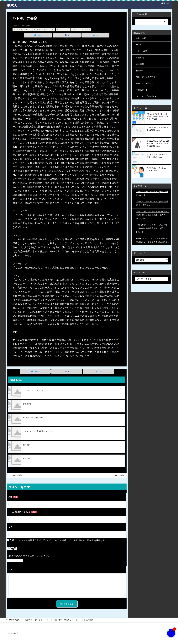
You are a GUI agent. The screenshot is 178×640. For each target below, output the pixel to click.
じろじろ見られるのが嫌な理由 (157, 129)
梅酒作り (140, 70)
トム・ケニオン (63, 29)
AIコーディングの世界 (145, 77)
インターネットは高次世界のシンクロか (38, 431)
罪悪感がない (28, 404)
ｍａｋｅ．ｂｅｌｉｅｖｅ (33, 390)
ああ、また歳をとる (145, 83)
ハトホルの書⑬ (118, 475)
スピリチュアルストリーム (44, 29)
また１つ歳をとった (145, 51)
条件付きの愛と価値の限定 (33, 418)
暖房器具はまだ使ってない (157, 169)
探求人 (13, 5)
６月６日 (140, 58)
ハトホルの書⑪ (16, 475)
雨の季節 (140, 64)
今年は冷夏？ (142, 38)
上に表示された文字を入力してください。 (28, 556)
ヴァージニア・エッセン (81, 29)
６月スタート (142, 90)
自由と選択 (27, 459)
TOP (14, 620)
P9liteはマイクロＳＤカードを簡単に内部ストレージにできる (157, 116)
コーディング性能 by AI (146, 96)
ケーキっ (140, 45)
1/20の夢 (26, 445)
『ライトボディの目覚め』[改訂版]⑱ (152, 191)
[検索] (151, 22)
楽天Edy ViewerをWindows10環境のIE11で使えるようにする (158, 143)
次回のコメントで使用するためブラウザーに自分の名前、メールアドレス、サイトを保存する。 (58, 540)
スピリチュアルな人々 (22, 29)
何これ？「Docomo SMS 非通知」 (157, 156)
